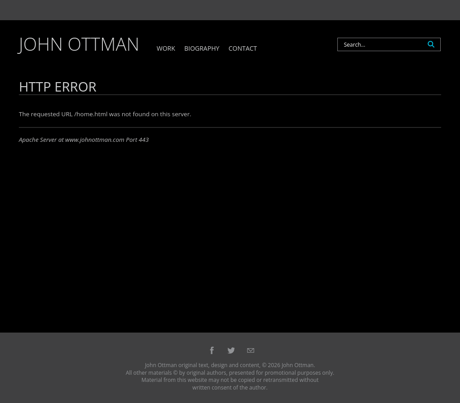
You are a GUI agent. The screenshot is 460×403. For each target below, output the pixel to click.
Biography (201, 49)
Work (166, 49)
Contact (243, 49)
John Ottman (79, 43)
